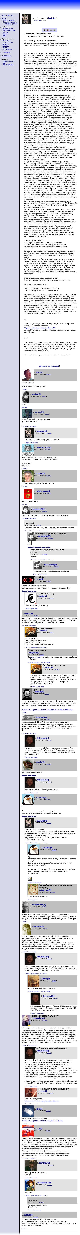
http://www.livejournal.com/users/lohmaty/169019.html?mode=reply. (47, 710)
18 (40, 20)
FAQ (4, 63)
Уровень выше (34, 442)
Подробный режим (10, 24)
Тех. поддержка (8, 64)
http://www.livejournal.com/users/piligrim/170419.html (42, 1121)
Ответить (24, 389)
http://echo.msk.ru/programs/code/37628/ (39, 328)
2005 (35, 20)
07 (38, 20)
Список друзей (8, 42)
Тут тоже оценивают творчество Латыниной (42, 1101)
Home (4, 18)
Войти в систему (7, 15)
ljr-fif (4, 36)
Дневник (5, 44)
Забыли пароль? (8, 61)
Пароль (5, 47)
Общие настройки (9, 30)
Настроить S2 (6, 56)
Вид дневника (7, 49)
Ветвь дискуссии (32, 426)
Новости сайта (8, 29)
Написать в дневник (9, 22)
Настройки (6, 40)
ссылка (48, 374)
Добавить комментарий (49, 366)
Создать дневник (8, 20)
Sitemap (5, 32)
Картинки (6, 46)
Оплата (5, 34)
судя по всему (35, 657)
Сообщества (6, 52)
